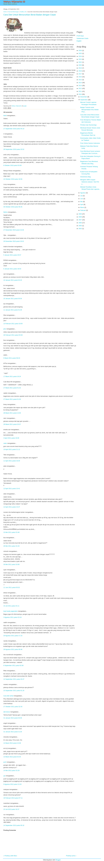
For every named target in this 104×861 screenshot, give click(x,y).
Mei (81, 201)
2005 (80, 225)
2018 (80, 71)
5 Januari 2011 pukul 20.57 (12, 255)
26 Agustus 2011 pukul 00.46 (12, 649)
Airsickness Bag (85, 177)
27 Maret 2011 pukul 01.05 (12, 399)
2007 (80, 220)
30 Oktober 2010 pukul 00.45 (12, 207)
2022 (80, 62)
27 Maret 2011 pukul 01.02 (12, 388)
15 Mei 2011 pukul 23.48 (11, 532)
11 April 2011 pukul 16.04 (11, 461)
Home (4, 11)
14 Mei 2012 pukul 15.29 (11, 770)
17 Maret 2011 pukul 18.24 (12, 376)
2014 (80, 82)
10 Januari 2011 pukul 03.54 (12, 298)
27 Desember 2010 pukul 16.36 (13, 230)
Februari (83, 210)
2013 (80, 85)
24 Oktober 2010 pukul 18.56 (12, 179)
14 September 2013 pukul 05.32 (13, 825)
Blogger (58, 860)
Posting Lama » (71, 856)
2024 (80, 56)
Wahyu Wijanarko (17, 106)
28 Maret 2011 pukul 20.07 (12, 424)
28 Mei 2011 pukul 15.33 (11, 546)
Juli (81, 196)
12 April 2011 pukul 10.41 (11, 488)
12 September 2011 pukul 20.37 (13, 679)
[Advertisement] (89, 17)
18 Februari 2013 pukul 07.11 (13, 798)
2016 (80, 77)
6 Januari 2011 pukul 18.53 (12, 269)
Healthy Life (23, 11)
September (83, 100)
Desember (83, 97)
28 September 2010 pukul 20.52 (13, 149)
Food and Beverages (13, 11)
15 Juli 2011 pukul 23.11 (11, 606)
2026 (80, 50)
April (81, 204)
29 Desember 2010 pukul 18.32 (13, 241)
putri (4, 762)
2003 (80, 228)
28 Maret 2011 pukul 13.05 (12, 413)
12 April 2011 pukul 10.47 (11, 507)
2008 (80, 217)
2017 (80, 74)
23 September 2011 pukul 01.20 (13, 690)
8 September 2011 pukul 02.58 (13, 665)
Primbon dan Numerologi (88, 125)
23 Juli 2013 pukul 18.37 (11, 809)
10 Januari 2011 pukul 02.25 (12, 280)
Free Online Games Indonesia (90, 143)
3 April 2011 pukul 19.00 (11, 438)
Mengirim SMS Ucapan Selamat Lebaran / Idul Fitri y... (89, 182)
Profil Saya (80, 36)
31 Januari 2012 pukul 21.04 (12, 732)
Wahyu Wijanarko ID (14, 1)
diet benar (6, 712)
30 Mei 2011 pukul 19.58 (11, 564)
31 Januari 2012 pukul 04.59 (12, 718)
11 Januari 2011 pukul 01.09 (12, 310)
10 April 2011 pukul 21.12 (11, 449)
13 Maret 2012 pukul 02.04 (12, 757)
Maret (82, 207)
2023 (80, 59)
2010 (80, 94)
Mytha (5, 212)
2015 (80, 80)
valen (5, 443)
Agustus (82, 193)
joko (4, 329)
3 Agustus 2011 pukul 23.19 (12, 617)
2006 (80, 223)
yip (4, 776)
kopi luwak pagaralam (10, 611)
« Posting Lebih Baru (10, 856)
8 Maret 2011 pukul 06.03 (11, 358)
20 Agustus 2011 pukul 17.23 (12, 635)
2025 (80, 53)
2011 (80, 91)
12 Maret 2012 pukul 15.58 (12, 743)
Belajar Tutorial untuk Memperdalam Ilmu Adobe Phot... (89, 110)
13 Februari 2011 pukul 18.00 (13, 323)
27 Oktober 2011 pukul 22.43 (12, 706)
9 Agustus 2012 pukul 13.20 (12, 784)
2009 (80, 214)
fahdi (5, 115)
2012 (80, 88)
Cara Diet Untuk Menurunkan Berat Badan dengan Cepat (29, 15)
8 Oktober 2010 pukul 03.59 (12, 165)
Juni (81, 198)
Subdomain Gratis (82, 38)
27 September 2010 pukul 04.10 (13, 128)
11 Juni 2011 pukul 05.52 (11, 587)
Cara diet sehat (8, 696)
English (79, 41)
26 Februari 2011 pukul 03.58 (13, 335)
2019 (80, 68)
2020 (80, 65)
